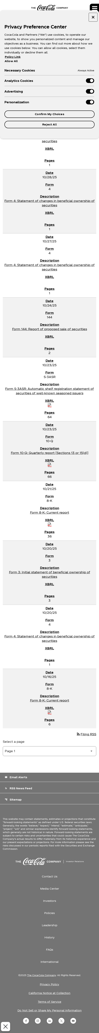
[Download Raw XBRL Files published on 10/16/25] (49, 712)
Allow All (11, 60)
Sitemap (13, 799)
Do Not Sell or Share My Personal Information (50, 1010)
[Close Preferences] (5, 1026)
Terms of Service (49, 1001)
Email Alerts (16, 777)
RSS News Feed (18, 788)
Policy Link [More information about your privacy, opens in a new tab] (12, 56)
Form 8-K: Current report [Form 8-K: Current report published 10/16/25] (49, 700)
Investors (49, 900)
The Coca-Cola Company (41, 975)
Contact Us (49, 876)
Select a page (14, 741)
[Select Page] (49, 751)
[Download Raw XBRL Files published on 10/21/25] (49, 524)
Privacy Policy (49, 984)
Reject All (49, 124)
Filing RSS (86, 734)
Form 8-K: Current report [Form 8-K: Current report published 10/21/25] (49, 512)
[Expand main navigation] (94, 8)
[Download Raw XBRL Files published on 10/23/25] (49, 405)
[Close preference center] (93, 17)
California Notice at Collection (49, 993)
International (49, 961)
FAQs (49, 949)
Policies (49, 913)
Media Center (49, 888)
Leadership (49, 925)
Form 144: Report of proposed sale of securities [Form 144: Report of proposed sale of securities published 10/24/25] (49, 329)
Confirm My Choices (49, 114)
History (49, 937)
